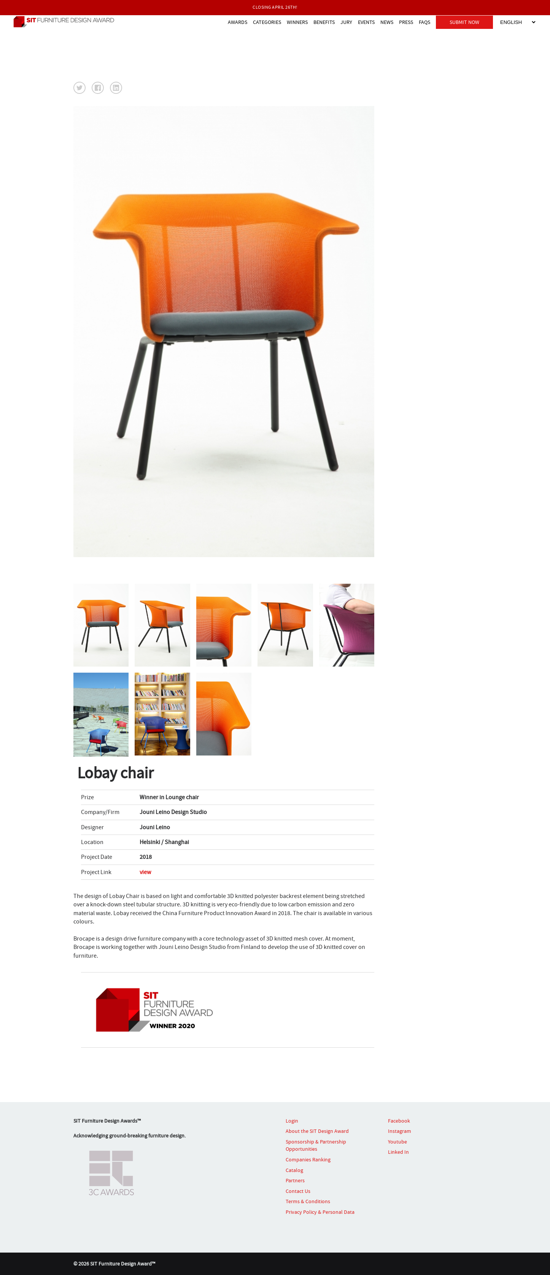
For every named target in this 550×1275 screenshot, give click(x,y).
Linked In (398, 1151)
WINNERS (297, 22)
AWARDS (237, 22)
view (145, 872)
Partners (295, 1180)
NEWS (386, 22)
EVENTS (366, 22)
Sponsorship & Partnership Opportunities (316, 1145)
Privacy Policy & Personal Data (320, 1211)
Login (292, 1120)
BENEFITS (324, 22)
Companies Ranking (308, 1159)
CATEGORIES (267, 22)
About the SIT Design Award (317, 1131)
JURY (346, 22)
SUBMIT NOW (464, 22)
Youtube (397, 1141)
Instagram (399, 1131)
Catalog (294, 1170)
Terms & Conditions (308, 1201)
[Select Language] (518, 22)
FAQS (424, 22)
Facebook (399, 1120)
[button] (79, 88)
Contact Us (298, 1191)
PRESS (406, 22)
